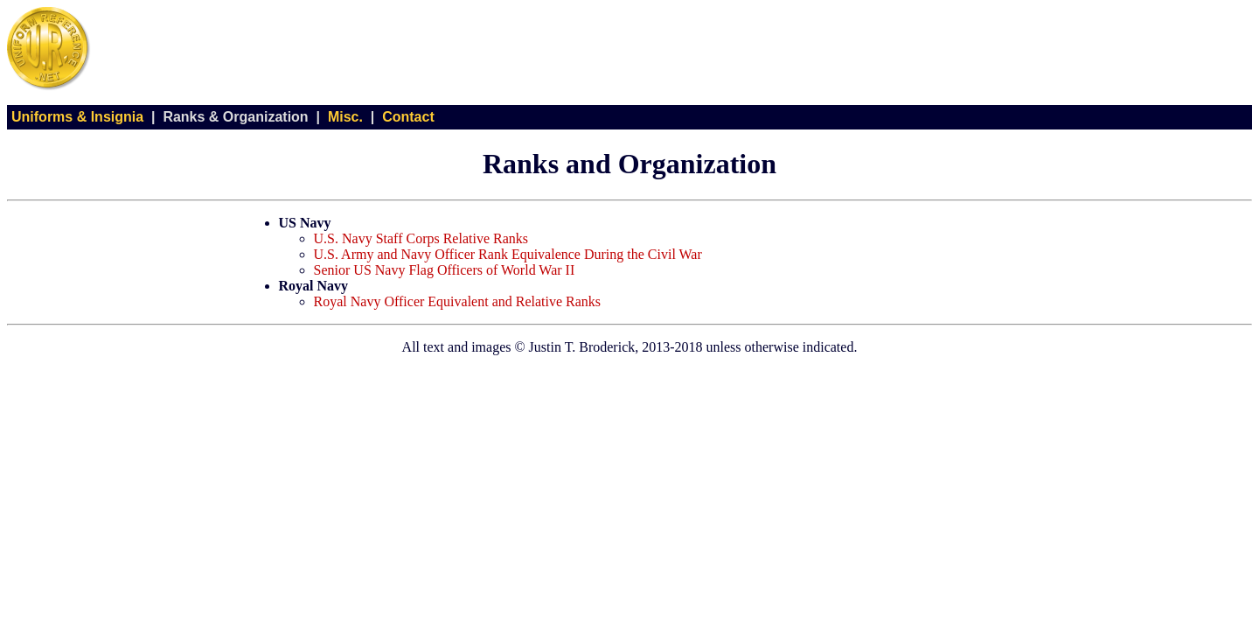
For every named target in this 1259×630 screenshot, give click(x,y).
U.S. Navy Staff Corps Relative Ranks (421, 238)
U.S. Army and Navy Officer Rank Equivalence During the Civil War (508, 254)
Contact (408, 116)
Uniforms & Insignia (77, 116)
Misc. (345, 116)
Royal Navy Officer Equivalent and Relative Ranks (458, 301)
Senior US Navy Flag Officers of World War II (444, 269)
